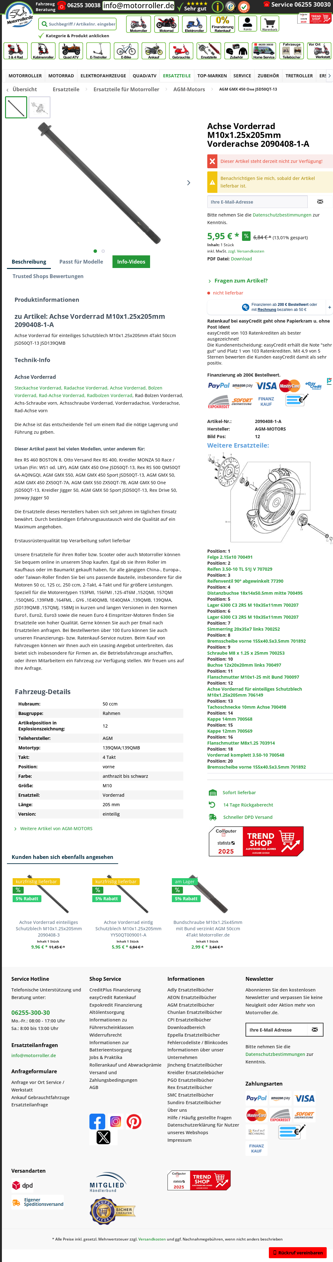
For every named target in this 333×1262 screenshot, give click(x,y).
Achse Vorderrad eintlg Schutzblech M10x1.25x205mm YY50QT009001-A (128, 928)
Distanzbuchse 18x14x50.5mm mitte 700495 (255, 593)
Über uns (177, 1110)
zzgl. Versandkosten (246, 251)
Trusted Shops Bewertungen (48, 276)
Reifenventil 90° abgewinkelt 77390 (245, 581)
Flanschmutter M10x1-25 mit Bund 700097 (253, 677)
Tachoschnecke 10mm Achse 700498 (246, 707)
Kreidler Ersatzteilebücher (195, 1072)
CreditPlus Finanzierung (115, 990)
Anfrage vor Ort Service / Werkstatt (37, 1086)
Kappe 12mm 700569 (229, 731)
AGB (93, 1087)
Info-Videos (131, 261)
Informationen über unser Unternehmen (195, 1053)
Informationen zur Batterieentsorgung (110, 1046)
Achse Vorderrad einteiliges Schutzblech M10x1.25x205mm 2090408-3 (49, 928)
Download (241, 259)
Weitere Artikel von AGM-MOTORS (54, 828)
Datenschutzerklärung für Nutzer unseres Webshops (203, 1128)
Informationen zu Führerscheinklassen (111, 1023)
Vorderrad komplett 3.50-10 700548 (245, 755)
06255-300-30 (30, 1013)
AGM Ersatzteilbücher (190, 1005)
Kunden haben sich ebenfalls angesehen (62, 857)
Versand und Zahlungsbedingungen (113, 1076)
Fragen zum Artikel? (238, 280)
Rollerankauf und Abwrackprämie (125, 1065)
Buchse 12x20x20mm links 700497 (244, 665)
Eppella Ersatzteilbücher (193, 1035)
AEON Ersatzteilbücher (191, 997)
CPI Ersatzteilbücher (189, 1020)
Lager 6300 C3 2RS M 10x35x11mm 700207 (253, 605)
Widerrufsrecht (105, 1035)
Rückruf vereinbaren (298, 1253)
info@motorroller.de (138, 5)
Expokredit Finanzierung (115, 1005)
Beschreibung (29, 261)
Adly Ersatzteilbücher (190, 990)
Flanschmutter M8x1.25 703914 (241, 743)
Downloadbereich (186, 1027)
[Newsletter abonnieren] (315, 1029)
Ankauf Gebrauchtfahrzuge (40, 1097)
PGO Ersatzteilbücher (190, 1080)
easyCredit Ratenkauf (112, 997)
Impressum (179, 1140)
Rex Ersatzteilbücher (189, 1087)
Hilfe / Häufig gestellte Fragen (199, 1118)
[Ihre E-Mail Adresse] (276, 1029)
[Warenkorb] (270, 25)
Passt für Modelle (81, 261)
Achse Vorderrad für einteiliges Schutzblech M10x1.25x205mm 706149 (254, 692)
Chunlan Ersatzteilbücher (194, 1012)
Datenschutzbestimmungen (282, 215)
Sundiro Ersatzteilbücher (194, 1102)
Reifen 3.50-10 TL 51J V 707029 (239, 569)
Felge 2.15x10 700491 (230, 557)
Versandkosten (152, 1239)
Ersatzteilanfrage (29, 1105)
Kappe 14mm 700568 (229, 719)
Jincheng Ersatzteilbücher (194, 1065)
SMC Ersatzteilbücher (190, 1095)
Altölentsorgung (106, 1012)
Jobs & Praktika (105, 1057)
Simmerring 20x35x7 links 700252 (243, 629)
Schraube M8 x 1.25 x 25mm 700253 (246, 653)
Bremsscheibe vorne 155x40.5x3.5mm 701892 (256, 641)
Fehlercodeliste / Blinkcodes (197, 1042)
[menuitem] (270, 13)
